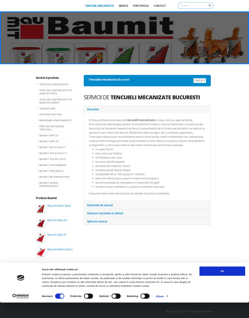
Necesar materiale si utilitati (105, 213)
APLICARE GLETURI (50, 114)
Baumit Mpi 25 (56, 234)
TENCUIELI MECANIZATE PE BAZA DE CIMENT (55, 101)
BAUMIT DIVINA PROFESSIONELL (49, 184)
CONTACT (160, 6)
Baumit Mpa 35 (57, 220)
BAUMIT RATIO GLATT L (53, 153)
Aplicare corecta (97, 221)
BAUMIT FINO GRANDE (52, 165)
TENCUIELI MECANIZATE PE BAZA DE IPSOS (55, 92)
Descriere (93, 109)
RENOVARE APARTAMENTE (55, 120)
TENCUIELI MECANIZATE (99, 6)
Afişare (160, 311)
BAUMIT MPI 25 (48, 135)
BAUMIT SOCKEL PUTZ (52, 159)
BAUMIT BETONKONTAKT (54, 176)
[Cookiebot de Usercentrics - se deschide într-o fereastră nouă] (21, 311)
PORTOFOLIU (141, 6)
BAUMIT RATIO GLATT (52, 147)
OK (222, 286)
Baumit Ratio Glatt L (60, 249)
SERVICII (123, 6)
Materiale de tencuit (100, 205)
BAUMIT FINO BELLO (51, 170)
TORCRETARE (47, 108)
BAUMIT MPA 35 (49, 141)
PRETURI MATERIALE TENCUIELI (51, 128)
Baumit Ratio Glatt (59, 205)
